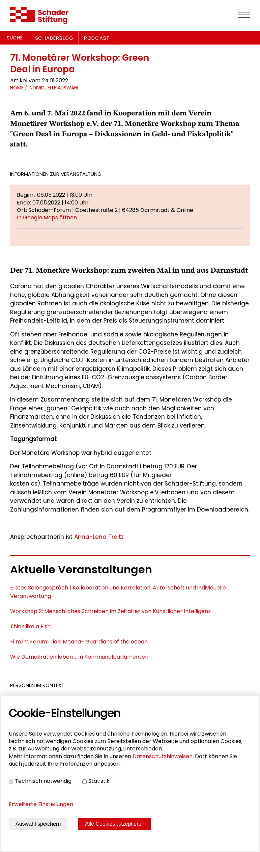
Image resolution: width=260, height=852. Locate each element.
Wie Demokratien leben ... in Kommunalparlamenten (79, 657)
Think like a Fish (30, 626)
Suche (15, 37)
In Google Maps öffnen (47, 217)
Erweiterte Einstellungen (41, 804)
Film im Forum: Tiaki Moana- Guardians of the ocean (79, 641)
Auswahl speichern (38, 824)
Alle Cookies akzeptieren (114, 824)
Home (17, 87)
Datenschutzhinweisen (163, 756)
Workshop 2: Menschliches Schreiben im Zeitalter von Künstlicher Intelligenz (110, 611)
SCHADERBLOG (54, 38)
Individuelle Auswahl (54, 87)
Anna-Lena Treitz (99, 537)
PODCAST (97, 38)
